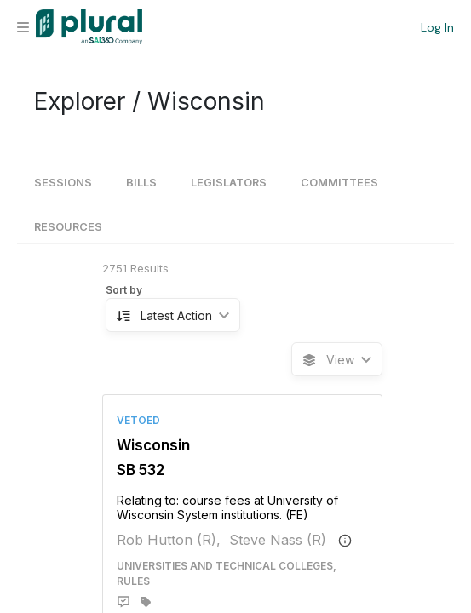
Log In (437, 27)
